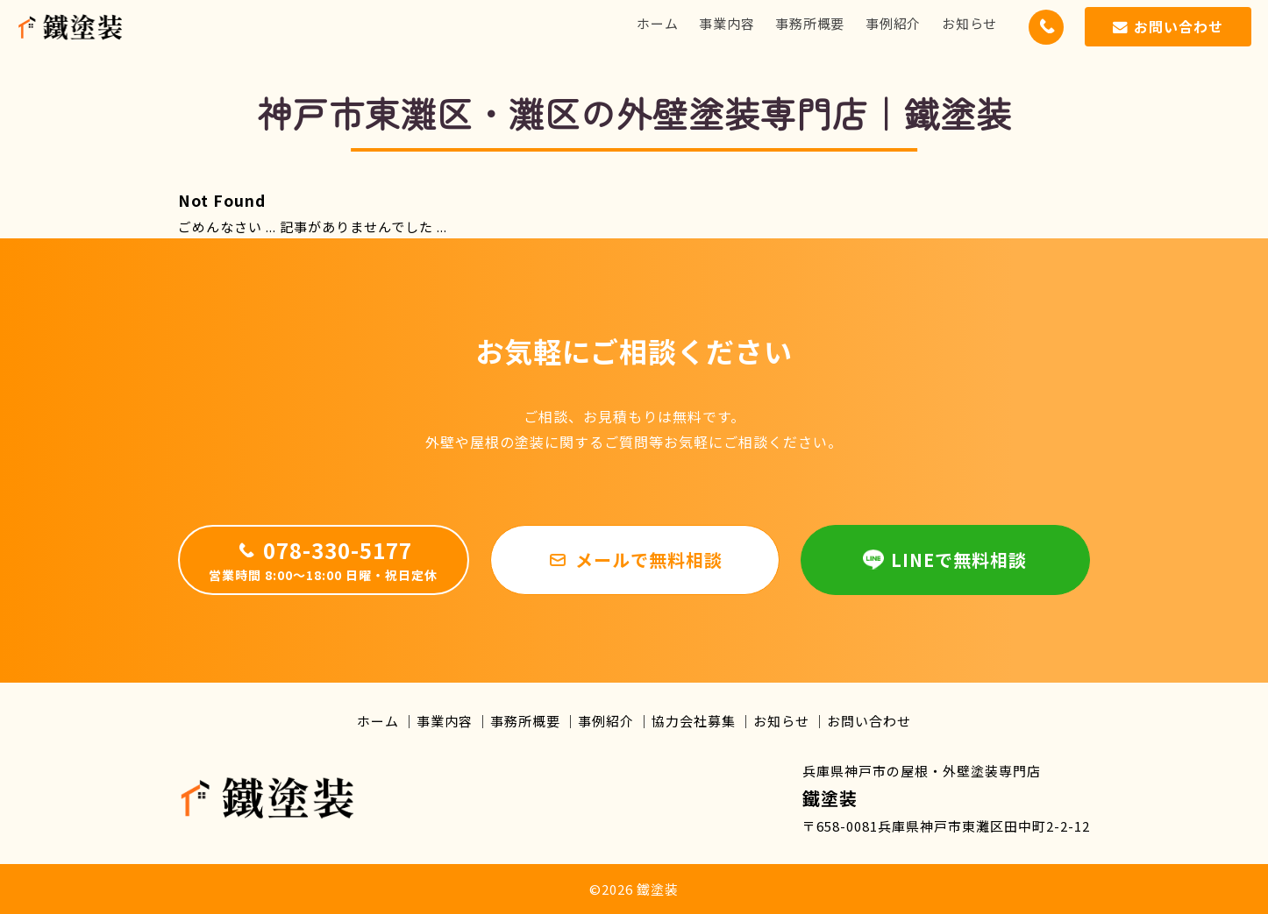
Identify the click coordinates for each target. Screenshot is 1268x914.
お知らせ (969, 23)
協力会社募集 (694, 721)
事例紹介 (893, 23)
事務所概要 (809, 23)
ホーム (657, 23)
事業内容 (726, 23)
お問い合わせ (869, 721)
